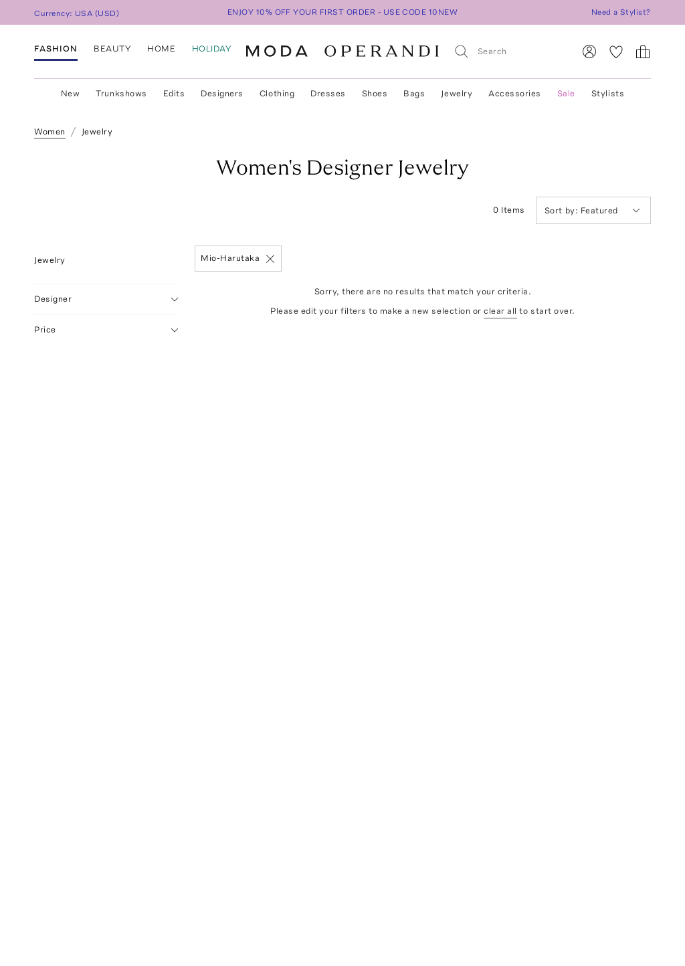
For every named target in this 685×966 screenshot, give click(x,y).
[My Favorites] (616, 51)
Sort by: (563, 210)
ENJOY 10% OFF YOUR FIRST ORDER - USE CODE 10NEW (342, 12)
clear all (500, 311)
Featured (592, 210)
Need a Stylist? (621, 12)
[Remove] (270, 259)
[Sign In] (589, 51)
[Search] (508, 51)
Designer (106, 299)
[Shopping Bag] (643, 51)
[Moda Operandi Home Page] (342, 51)
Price (106, 330)
